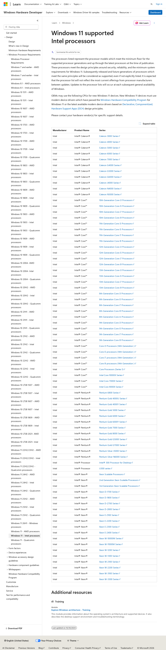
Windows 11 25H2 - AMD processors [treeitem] (23, 500)
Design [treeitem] (12, 41)
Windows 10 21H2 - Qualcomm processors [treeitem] (25, 354)
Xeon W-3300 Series (109, 579)
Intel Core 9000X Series (110, 386)
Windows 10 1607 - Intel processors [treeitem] (22, 118)
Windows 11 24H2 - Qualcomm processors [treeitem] (25, 492)
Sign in (159, 3)
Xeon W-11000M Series (110, 544)
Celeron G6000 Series (109, 176)
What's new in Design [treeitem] (19, 45)
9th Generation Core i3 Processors (115, 322)
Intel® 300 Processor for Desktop (115, 462)
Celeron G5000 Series (109, 171)
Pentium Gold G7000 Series (112, 445)
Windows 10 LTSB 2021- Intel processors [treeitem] (24, 443)
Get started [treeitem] (11, 32)
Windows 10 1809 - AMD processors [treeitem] (22, 191)
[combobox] (21, 27)
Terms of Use (111, 647)
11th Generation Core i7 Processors (115, 235)
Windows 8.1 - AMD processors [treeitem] (26, 83)
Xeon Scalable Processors (111, 474)
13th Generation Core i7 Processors (115, 281)
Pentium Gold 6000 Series (111, 415)
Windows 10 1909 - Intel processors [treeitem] (22, 248)
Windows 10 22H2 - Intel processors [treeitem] (22, 370)
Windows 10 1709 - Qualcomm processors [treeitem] (25, 159)
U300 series (104, 468)
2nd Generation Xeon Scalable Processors (118, 480)
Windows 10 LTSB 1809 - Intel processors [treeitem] (25, 427)
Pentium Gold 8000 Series (111, 433)
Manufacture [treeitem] (12, 586)
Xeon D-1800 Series (108, 497)
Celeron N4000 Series (109, 188)
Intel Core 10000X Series (110, 375)
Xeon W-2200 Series (109, 567)
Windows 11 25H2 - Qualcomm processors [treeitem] (25, 517)
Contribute (54, 647)
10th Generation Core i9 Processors (115, 217)
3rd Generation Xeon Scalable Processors (118, 485)
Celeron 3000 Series (108, 136)
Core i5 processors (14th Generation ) (116, 351)
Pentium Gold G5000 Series (112, 439)
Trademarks (126, 647)
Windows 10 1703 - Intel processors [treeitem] (22, 134)
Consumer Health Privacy (87, 647)
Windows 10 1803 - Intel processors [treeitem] (22, 175)
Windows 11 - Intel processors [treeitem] (25, 535)
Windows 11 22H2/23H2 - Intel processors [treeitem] (25, 460)
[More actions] (154, 23)
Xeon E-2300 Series (108, 526)
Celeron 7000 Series (108, 159)
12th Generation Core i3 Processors (115, 246)
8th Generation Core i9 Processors (115, 311)
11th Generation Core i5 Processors (115, 229)
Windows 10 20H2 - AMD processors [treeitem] (23, 289)
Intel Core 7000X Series (110, 380)
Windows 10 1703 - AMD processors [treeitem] (22, 126)
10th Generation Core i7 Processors (115, 211)
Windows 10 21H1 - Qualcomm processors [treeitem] (25, 330)
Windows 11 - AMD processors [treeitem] (25, 531)
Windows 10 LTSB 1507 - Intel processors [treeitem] (25, 395)
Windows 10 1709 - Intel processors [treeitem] (22, 151)
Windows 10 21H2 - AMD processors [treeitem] (23, 338)
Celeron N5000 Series (109, 194)
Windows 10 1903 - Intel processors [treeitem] (22, 224)
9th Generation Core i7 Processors (115, 334)
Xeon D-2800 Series (108, 509)
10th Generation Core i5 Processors (115, 206)
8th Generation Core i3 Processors (115, 293)
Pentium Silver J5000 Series (112, 450)
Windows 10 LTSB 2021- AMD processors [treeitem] (25, 435)
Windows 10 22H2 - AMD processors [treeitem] (23, 362)
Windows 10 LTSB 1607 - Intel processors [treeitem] (25, 411)
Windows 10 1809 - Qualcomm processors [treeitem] (25, 208)
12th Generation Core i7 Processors (115, 258)
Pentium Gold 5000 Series (111, 410)
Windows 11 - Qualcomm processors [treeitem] (22, 542)
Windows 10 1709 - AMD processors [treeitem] (22, 142)
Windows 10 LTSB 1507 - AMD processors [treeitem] (25, 386)
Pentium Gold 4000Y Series (112, 404)
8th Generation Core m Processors (115, 316)
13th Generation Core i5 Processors (115, 276)
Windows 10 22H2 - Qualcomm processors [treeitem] (26, 378)
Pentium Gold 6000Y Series (112, 421)
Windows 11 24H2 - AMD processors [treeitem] (23, 476)
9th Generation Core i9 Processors (115, 340)
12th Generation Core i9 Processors (115, 264)
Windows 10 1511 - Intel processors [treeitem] (22, 102)
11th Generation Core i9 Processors (115, 241)
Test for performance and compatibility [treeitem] (18, 597)
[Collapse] (37, 20)
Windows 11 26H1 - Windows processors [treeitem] (24, 525)
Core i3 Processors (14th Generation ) (116, 345)
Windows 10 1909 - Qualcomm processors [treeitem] (25, 256)
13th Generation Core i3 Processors (115, 270)
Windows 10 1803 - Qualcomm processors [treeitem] (25, 183)
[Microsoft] (6, 4)
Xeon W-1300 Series (108, 555)
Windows (66, 22)
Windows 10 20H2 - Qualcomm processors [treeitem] (26, 305)
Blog (41, 647)
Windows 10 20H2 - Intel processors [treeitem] (22, 297)
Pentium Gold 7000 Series (111, 427)
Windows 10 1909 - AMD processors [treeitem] (22, 240)
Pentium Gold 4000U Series (112, 398)
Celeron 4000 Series (108, 141)
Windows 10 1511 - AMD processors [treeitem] (22, 94)
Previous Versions (26, 647)
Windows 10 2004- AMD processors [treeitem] (22, 264)
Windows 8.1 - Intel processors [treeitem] (25, 87)
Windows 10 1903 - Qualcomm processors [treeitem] (25, 232)
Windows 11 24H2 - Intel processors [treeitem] (22, 484)
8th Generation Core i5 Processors (115, 299)
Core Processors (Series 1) (111, 369)
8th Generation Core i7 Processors (115, 305)
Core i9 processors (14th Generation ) (116, 363)
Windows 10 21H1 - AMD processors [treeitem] (22, 313)
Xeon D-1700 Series (108, 491)
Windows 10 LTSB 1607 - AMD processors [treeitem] (25, 403)
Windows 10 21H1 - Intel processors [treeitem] (22, 321)
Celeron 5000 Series (108, 147)
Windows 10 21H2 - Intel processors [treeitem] (22, 346)
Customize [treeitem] (11, 581)
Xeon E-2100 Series (108, 515)
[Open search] (152, 4)
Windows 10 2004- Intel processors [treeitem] (22, 273)
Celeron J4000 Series (109, 182)
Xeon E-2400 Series (108, 532)
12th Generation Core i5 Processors (115, 252)
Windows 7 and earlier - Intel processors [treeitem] (24, 77)
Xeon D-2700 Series (108, 503)
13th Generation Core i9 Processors (115, 287)
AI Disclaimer (8, 647)
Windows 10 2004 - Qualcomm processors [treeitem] (25, 281)
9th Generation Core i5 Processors (115, 328)
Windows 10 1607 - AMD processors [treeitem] (22, 110)
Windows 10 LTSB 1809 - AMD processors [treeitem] (25, 419)
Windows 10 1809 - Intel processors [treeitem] (22, 199)
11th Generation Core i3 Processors (115, 223)
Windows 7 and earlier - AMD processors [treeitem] (25, 69)
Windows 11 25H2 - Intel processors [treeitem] (22, 508)
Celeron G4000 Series (109, 165)
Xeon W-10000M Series (110, 538)
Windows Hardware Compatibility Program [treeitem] (24, 575)
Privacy (65, 647)
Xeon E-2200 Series (108, 520)
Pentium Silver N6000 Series (112, 456)
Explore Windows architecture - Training (70, 610)
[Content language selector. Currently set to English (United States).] (16, 640)
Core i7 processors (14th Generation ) (116, 357)
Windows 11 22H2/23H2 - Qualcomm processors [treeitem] (23, 468)
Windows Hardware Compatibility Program (124, 99)
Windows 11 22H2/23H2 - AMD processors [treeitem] (26, 452)
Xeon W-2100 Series (108, 561)
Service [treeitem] (9, 590)
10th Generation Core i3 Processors (115, 200)
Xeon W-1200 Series (108, 550)
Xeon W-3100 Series (108, 573)
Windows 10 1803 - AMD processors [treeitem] (22, 167)
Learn (54, 22)
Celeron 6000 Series (108, 153)
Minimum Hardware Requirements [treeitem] (25, 50)
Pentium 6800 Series (109, 392)
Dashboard (155, 12)
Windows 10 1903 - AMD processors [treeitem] (22, 216)
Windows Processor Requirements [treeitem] (20, 61)
